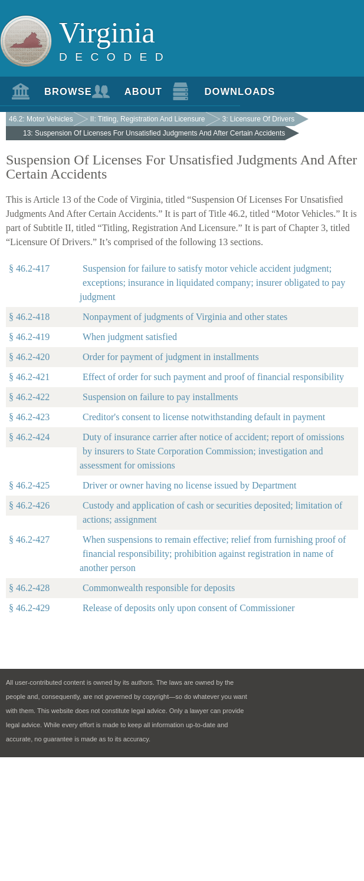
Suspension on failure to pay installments (160, 397)
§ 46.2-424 (29, 437)
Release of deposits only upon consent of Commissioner (189, 608)
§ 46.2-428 (29, 588)
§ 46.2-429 (29, 608)
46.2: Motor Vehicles (41, 119)
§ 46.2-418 (29, 317)
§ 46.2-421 (29, 377)
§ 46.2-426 (29, 505)
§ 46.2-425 (29, 485)
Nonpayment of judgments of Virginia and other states (185, 317)
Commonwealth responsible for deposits (159, 588)
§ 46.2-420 (29, 357)
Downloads (222, 91)
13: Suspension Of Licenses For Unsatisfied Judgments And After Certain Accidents (154, 133)
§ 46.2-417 (29, 268)
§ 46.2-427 (29, 539)
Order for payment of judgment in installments (171, 357)
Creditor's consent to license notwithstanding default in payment (204, 417)
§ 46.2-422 (29, 397)
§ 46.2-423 (29, 417)
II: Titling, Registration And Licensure (147, 119)
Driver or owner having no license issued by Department (190, 485)
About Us (142, 96)
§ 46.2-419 (29, 337)
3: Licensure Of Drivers (258, 119)
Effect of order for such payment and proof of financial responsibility (213, 377)
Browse (62, 91)
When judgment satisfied (130, 337)
